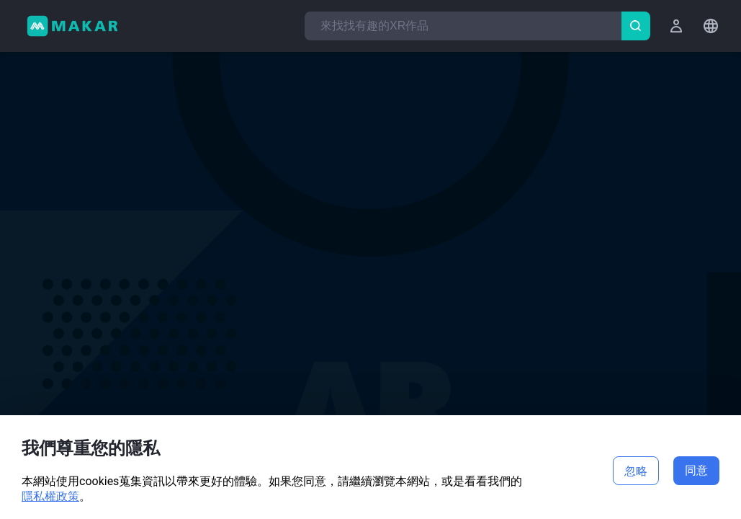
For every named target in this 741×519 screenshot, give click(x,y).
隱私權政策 (50, 496)
